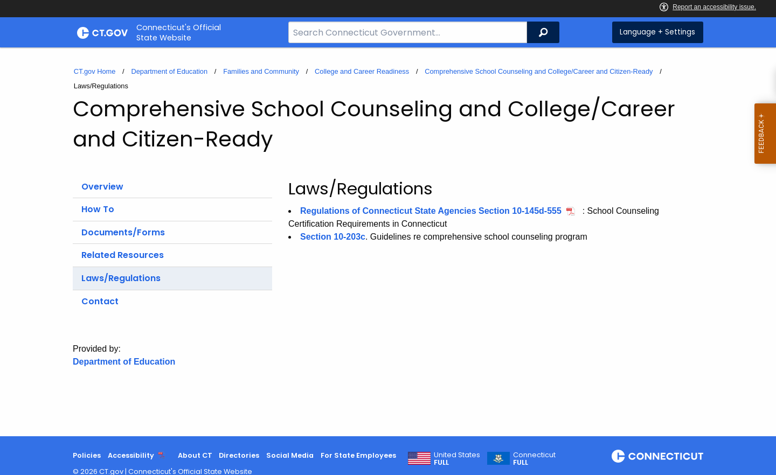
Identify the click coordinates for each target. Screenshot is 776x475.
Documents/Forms (123, 232)
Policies (87, 455)
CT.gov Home (95, 71)
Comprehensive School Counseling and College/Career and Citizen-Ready (539, 71)
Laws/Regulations (121, 278)
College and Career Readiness (362, 71)
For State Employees (358, 455)
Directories (239, 455)
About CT (195, 455)
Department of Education (169, 71)
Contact (100, 301)
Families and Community (261, 71)
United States (457, 458)
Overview (102, 186)
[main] (388, 241)
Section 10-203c (332, 236)
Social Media (290, 455)
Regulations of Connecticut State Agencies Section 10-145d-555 (431, 210)
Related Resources (122, 255)
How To (97, 209)
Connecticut (534, 458)
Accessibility (131, 455)
